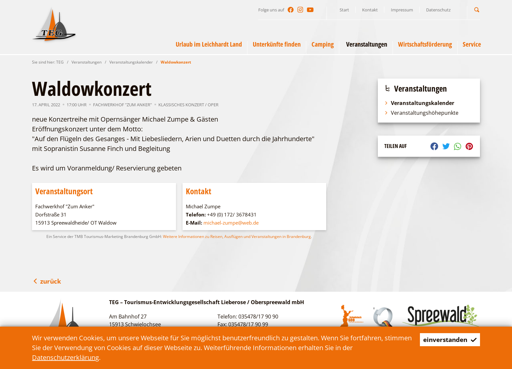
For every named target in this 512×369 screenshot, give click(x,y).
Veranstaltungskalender (131, 62)
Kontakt (370, 10)
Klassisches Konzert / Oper (188, 105)
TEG (60, 62)
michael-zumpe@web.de (231, 222)
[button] (476, 9)
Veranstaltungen (87, 62)
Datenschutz (438, 10)
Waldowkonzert (176, 62)
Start (344, 10)
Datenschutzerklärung (65, 357)
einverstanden (448, 339)
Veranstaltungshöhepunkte (421, 113)
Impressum (402, 10)
